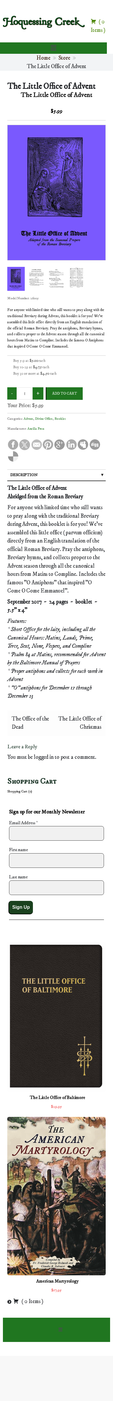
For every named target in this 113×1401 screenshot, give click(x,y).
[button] (53, 48)
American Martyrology (57, 1281)
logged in (44, 757)
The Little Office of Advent (51, 86)
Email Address (23, 823)
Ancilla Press (36, 428)
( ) (28, 1301)
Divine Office (44, 419)
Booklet (60, 419)
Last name (18, 877)
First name (18, 850)
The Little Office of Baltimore (57, 1098)
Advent (28, 419)
